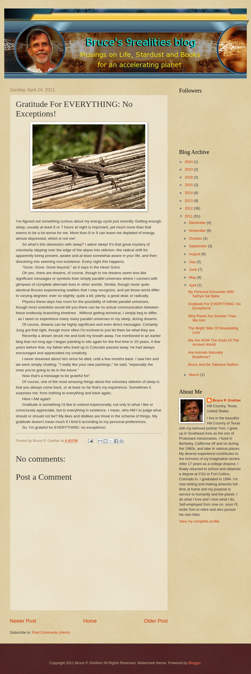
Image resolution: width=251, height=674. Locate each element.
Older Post (156, 621)
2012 (189, 208)
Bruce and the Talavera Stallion (213, 364)
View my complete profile (199, 521)
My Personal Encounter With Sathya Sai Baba (211, 294)
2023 (189, 169)
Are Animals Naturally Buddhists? (205, 354)
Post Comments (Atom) (51, 632)
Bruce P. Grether (227, 400)
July (192, 262)
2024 (189, 162)
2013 (189, 201)
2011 (189, 216)
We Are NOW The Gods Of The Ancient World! (213, 342)
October (196, 238)
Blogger (194, 663)
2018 (189, 177)
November (198, 230)
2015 (189, 185)
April (193, 285)
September (198, 246)
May (193, 277)
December (198, 223)
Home (90, 621)
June (193, 269)
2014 (189, 193)
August (195, 254)
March (194, 375)
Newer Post (23, 621)
